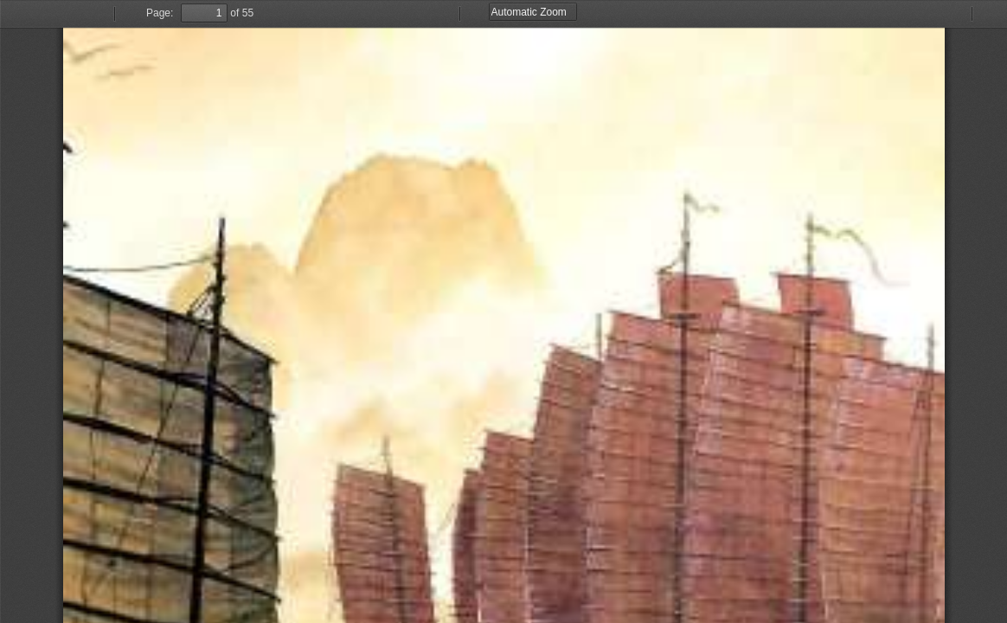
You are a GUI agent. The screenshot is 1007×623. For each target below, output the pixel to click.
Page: (159, 13)
